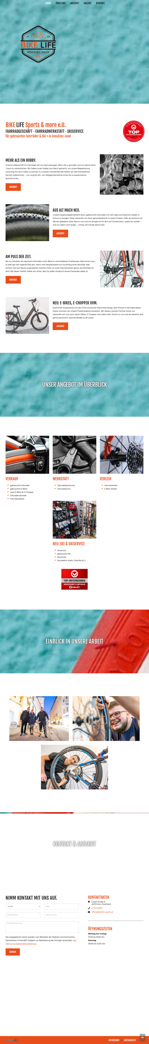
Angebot (74, 3)
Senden (12, 953)
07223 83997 (97, 910)
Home (48, 3)
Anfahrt (13, 187)
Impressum (114, 1040)
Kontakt (100, 3)
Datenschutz (130, 1040)
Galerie (87, 3)
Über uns (60, 3)
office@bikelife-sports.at (102, 914)
